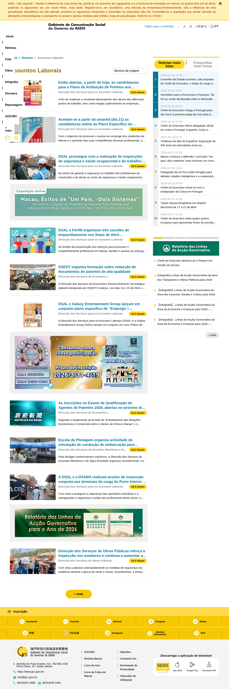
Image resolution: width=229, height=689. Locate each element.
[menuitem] (34, 36)
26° (203, 26)
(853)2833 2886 (26, 672)
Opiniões (125, 641)
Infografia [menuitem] (81, 36)
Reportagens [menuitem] (123, 36)
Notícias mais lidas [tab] (170, 53)
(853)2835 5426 (51, 672)
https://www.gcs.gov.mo (30, 661)
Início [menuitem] (17, 36)
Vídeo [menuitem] (64, 36)
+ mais (212, 324)
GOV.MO (89, 641)
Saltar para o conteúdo (159, 26)
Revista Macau (93, 647)
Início (13, 46)
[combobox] (130, 60)
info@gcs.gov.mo (27, 666)
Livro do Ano (92, 654)
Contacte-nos (128, 647)
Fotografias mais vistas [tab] (203, 53)
